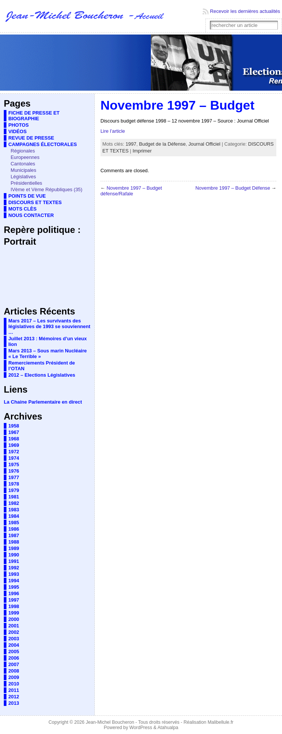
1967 (13, 432)
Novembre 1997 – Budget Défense (233, 188)
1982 (13, 503)
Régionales (23, 151)
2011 (13, 690)
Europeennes (25, 157)
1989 (13, 548)
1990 (13, 555)
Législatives (23, 176)
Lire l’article (112, 131)
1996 (13, 593)
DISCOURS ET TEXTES (35, 202)
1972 (13, 451)
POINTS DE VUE (27, 196)
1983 (13, 509)
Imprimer (142, 151)
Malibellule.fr (220, 722)
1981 (13, 497)
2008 (13, 671)
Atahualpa (167, 727)
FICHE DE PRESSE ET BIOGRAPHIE (34, 115)
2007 (13, 664)
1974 (13, 458)
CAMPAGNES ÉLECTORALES (42, 144)
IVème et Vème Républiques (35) (46, 189)
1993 (13, 574)
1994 (13, 580)
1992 (13, 568)
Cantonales (23, 164)
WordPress (140, 727)
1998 (13, 606)
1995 (13, 587)
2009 (13, 677)
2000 (13, 619)
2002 (13, 632)
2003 (13, 638)
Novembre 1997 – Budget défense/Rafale (131, 190)
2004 (13, 645)
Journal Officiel (204, 144)
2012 (13, 696)
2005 (13, 651)
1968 (13, 439)
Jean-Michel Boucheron (110, 722)
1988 (13, 542)
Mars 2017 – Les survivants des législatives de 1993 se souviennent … (49, 326)
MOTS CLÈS (22, 209)
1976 (13, 471)
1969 (13, 445)
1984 (13, 516)
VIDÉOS (17, 131)
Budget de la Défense (162, 144)
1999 (13, 613)
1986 (13, 529)
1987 (13, 535)
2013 (13, 703)
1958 (13, 426)
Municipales (23, 170)
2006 (13, 658)
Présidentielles (26, 183)
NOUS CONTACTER (31, 215)
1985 (13, 522)
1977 (13, 477)
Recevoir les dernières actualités (245, 11)
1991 (13, 561)
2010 (13, 684)
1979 (13, 490)
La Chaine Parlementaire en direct (43, 402)
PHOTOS (18, 125)
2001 (13, 626)
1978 (13, 484)
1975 (13, 464)
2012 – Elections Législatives (41, 375)
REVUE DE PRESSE (31, 138)
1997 (13, 600)
